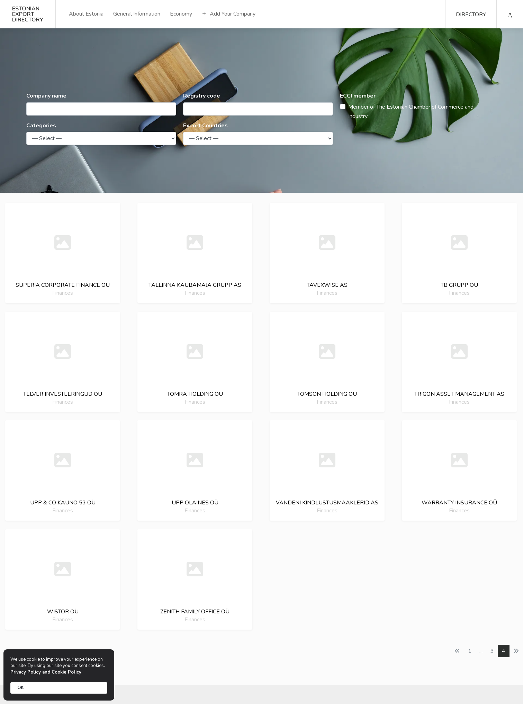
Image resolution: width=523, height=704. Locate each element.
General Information (136, 14)
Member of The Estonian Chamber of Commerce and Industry (411, 111)
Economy (181, 14)
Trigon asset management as (459, 394)
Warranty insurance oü (459, 502)
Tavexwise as (327, 285)
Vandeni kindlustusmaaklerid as (327, 502)
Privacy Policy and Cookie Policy (45, 672)
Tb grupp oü (459, 285)
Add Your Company (228, 14)
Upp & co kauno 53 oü (63, 502)
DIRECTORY (471, 14)
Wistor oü (63, 611)
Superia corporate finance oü (63, 285)
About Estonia (86, 14)
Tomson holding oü (327, 394)
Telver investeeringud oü (62, 394)
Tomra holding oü (195, 394)
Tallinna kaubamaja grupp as (194, 285)
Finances (62, 293)
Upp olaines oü (195, 502)
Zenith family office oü (194, 611)
